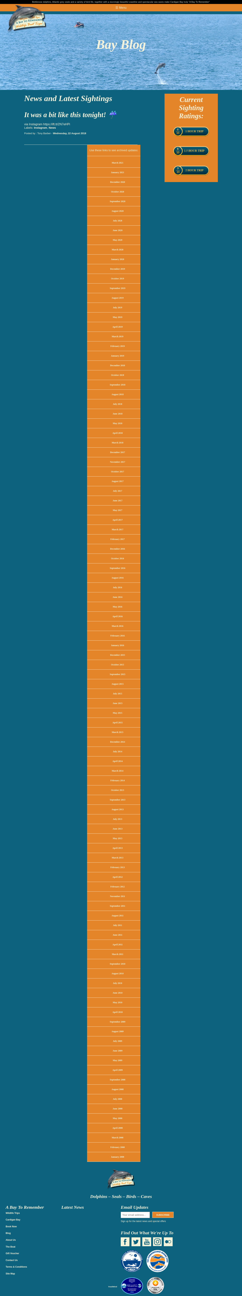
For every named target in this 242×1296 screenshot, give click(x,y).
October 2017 (117, 471)
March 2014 (117, 771)
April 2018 (117, 433)
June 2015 (117, 703)
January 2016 (117, 645)
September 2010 (117, 964)
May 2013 (117, 838)
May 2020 (117, 240)
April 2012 (117, 877)
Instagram (40, 127)
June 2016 (117, 597)
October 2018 (117, 375)
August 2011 (118, 915)
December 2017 (117, 452)
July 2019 (117, 307)
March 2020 (117, 249)
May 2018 (117, 423)
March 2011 (117, 954)
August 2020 (117, 211)
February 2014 (117, 780)
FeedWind (112, 1287)
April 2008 (117, 1128)
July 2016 (117, 587)
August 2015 (117, 684)
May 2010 (117, 1002)
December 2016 (117, 549)
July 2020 (117, 220)
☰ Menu (120, 7)
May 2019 (117, 317)
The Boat (10, 1246)
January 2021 (117, 172)
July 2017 (117, 491)
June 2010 (117, 992)
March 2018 (117, 442)
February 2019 (117, 346)
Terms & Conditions (16, 1267)
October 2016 (117, 558)
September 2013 (117, 799)
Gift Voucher (12, 1253)
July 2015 (117, 693)
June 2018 (117, 413)
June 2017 (117, 500)
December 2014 (117, 742)
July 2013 (117, 819)
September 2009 (117, 1021)
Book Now (11, 1226)
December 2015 (117, 655)
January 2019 (117, 355)
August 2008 (117, 1089)
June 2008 (117, 1108)
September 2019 (117, 288)
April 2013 (117, 848)
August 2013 (117, 809)
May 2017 (117, 510)
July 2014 (117, 751)
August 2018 (117, 394)
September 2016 (117, 568)
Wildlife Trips (13, 1213)
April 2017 (117, 520)
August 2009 (117, 1031)
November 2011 (117, 896)
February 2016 (117, 635)
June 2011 (117, 935)
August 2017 (117, 481)
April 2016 (117, 616)
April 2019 (117, 327)
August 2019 (117, 298)
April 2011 (117, 944)
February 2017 (117, 539)
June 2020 (117, 230)
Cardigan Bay (13, 1219)
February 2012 (117, 886)
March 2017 (117, 529)
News (52, 127)
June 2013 (117, 828)
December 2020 (117, 182)
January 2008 (117, 1157)
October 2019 (117, 278)
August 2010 (117, 973)
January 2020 (117, 259)
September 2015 (117, 674)
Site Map (10, 1273)
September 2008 (117, 1079)
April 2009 (117, 1070)
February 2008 (117, 1147)
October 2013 (117, 790)
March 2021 (117, 162)
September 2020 (117, 201)
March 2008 (117, 1137)
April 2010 (117, 1012)
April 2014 (117, 761)
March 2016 (117, 626)
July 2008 (117, 1099)
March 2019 (117, 336)
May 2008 (117, 1118)
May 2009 (117, 1060)
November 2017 (117, 462)
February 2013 (117, 867)
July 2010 (117, 983)
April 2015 (117, 722)
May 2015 (117, 713)
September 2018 (117, 384)
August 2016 (117, 577)
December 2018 (117, 365)
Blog (8, 1233)
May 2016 (117, 606)
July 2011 (117, 925)
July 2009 (117, 1041)
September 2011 (117, 906)
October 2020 (117, 191)
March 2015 (117, 732)
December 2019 (117, 269)
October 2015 (117, 664)
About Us (11, 1240)
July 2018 (117, 404)
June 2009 (117, 1050)
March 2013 (117, 857)
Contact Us (12, 1260)
